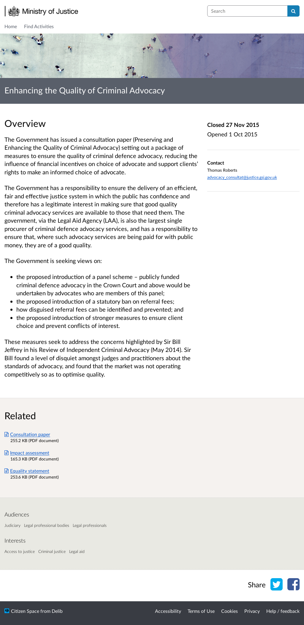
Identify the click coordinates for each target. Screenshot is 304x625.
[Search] (293, 11)
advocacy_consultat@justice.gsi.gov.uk (242, 177)
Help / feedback (283, 611)
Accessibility (168, 611)
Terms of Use (201, 611)
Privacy (252, 611)
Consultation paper (27, 434)
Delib (57, 611)
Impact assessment (26, 452)
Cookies (229, 611)
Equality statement (26, 470)
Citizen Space (25, 611)
